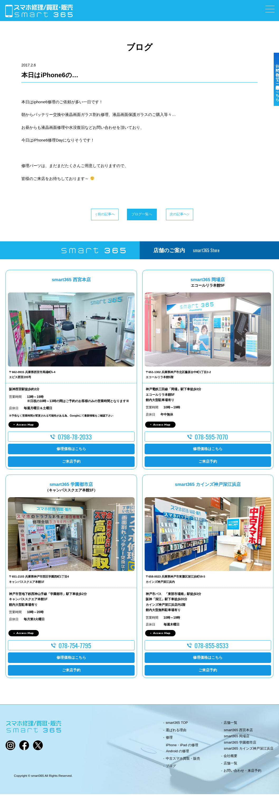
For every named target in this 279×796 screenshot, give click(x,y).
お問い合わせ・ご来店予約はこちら (273, 93)
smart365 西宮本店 (238, 732)
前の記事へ (86, 215)
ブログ (171, 768)
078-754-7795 (75, 647)
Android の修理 (177, 753)
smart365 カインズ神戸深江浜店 (248, 750)
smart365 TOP (177, 724)
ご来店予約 (71, 463)
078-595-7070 (211, 438)
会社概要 (230, 758)
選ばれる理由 (176, 732)
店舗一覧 (230, 724)
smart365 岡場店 (236, 738)
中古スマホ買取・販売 (183, 760)
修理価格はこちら (71, 450)
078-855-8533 (212, 647)
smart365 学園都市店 (240, 744)
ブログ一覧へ (140, 215)
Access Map (25, 426)
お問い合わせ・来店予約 (242, 773)
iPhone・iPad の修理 (182, 747)
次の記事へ (192, 215)
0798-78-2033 (75, 438)
